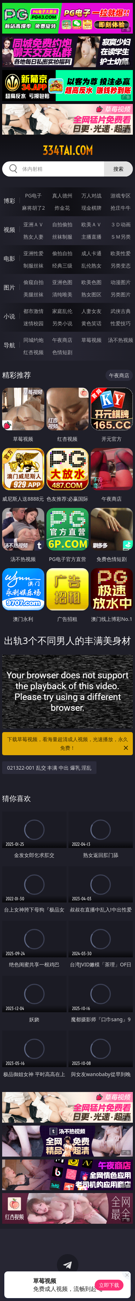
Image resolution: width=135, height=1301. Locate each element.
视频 (9, 230)
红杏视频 (33, 352)
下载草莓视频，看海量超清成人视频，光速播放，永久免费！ (68, 744)
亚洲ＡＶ (33, 224)
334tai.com (67, 150)
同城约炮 (33, 339)
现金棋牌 (91, 207)
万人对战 (91, 195)
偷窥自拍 (33, 282)
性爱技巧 (121, 323)
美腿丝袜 (33, 294)
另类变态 (121, 265)
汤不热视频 (120, 339)
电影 (9, 258)
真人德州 (62, 195)
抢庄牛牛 (121, 207)
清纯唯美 (62, 294)
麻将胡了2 (33, 207)
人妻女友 (91, 311)
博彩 (9, 201)
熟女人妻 (33, 236)
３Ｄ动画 (121, 224)
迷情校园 (33, 323)
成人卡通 (91, 253)
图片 (9, 287)
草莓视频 (91, 339)
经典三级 (62, 265)
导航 (9, 345)
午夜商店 (62, 339)
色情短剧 (62, 352)
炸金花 (62, 207)
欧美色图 (91, 282)
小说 (9, 316)
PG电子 (33, 195)
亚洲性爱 (33, 253)
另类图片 (121, 294)
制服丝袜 (33, 265)
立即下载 (109, 1285)
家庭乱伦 (62, 311)
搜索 (118, 168)
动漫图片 (121, 282)
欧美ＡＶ (91, 224)
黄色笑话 (91, 323)
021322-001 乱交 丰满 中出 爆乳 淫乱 (49, 767)
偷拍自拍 (62, 253)
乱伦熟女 (91, 265)
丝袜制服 (62, 236)
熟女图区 (91, 294)
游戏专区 (121, 195)
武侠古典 (121, 311)
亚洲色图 (62, 282)
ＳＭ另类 (121, 236)
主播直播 (91, 236)
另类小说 (62, 323)
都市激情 (33, 311)
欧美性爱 (121, 253)
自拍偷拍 (62, 224)
